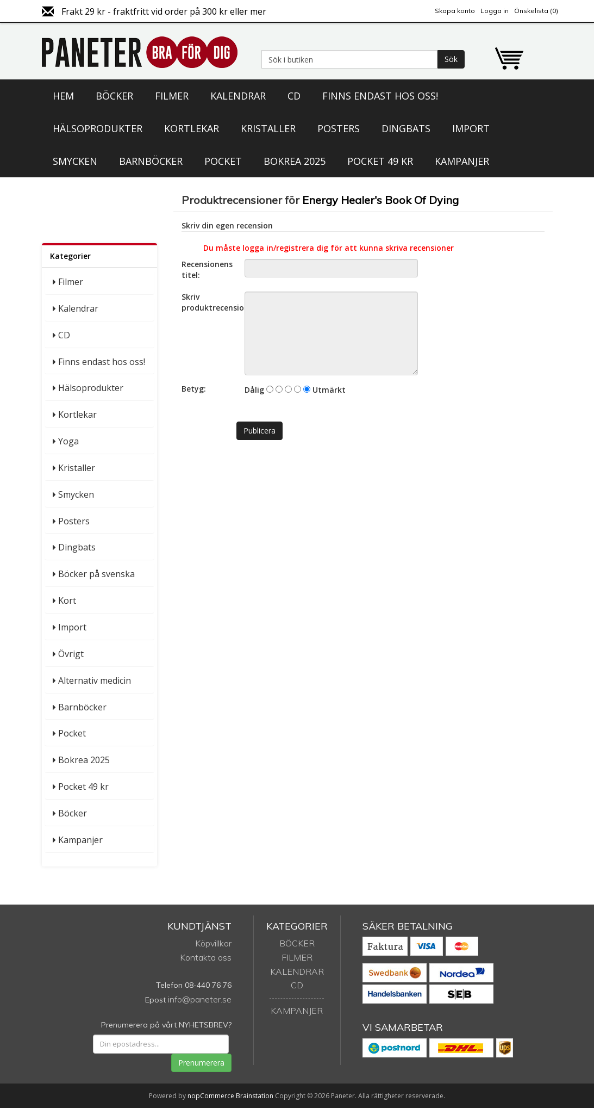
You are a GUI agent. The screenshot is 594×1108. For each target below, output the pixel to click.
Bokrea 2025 (295, 161)
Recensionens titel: (207, 269)
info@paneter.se (200, 999)
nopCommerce (210, 1095)
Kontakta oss (206, 957)
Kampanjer (462, 161)
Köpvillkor (213, 943)
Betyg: (194, 388)
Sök (451, 59)
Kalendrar (238, 95)
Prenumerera (201, 1062)
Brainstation (255, 1095)
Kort (67, 600)
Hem (63, 95)
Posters (338, 128)
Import (471, 128)
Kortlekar (191, 128)
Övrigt (71, 654)
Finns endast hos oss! (380, 95)
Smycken (75, 161)
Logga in (494, 11)
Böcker (114, 95)
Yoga (68, 441)
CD (294, 95)
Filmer (172, 95)
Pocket (223, 161)
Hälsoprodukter (97, 128)
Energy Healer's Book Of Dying (380, 200)
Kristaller (268, 128)
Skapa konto (455, 11)
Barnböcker (151, 161)
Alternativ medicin (94, 680)
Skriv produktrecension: (209, 302)
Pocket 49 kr (380, 161)
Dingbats (406, 128)
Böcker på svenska (96, 574)
